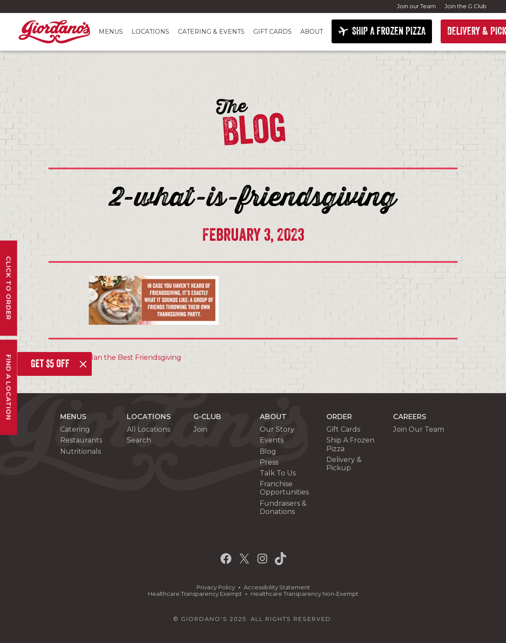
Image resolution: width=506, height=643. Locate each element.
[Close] (83, 364)
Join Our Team (418, 429)
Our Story (277, 429)
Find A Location (9, 387)
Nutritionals (80, 451)
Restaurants (81, 440)
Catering (75, 429)
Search (139, 440)
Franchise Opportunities (284, 488)
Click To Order (9, 288)
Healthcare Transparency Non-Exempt (304, 594)
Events (272, 440)
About (311, 32)
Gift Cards (272, 32)
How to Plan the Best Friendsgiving (118, 357)
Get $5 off (50, 364)
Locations (150, 32)
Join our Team (416, 6)
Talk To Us (278, 473)
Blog (268, 451)
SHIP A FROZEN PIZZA (388, 31)
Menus (111, 32)
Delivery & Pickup (343, 464)
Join (200, 429)
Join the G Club (466, 6)
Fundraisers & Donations (283, 507)
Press (269, 462)
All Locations (148, 429)
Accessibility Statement (277, 587)
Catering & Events (211, 32)
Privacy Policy (216, 587)
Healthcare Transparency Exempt (195, 594)
